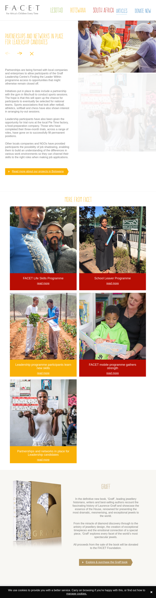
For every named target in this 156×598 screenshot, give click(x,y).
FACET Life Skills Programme (43, 278)
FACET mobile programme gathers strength (112, 366)
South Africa (103, 10)
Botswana (77, 10)
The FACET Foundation (19, 18)
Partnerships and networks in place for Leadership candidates (43, 453)
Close (32, 54)
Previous (7, 53)
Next (19, 53)
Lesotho (56, 10)
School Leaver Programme (112, 278)
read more (43, 283)
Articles (121, 11)
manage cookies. (76, 593)
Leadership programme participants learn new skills (43, 366)
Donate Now (143, 11)
